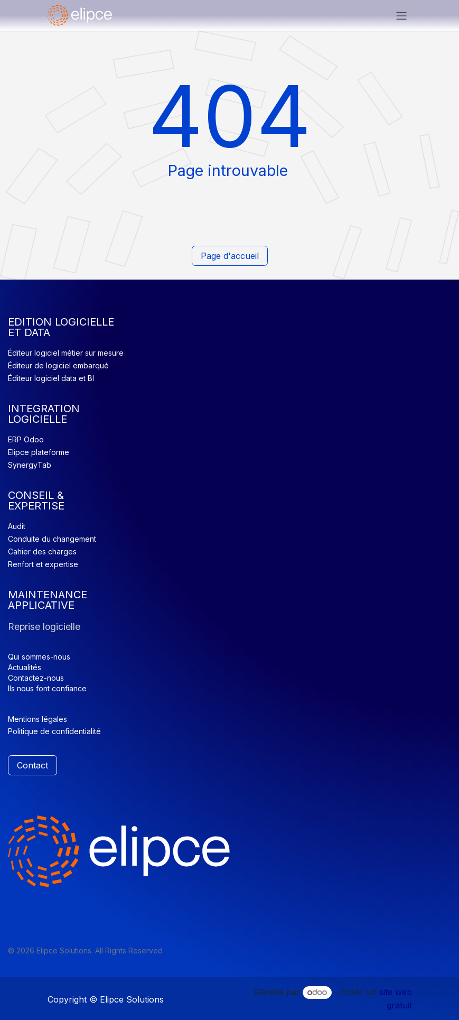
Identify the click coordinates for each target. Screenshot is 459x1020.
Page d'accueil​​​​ (230, 256)
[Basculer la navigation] (401, 15)
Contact (32, 765)
